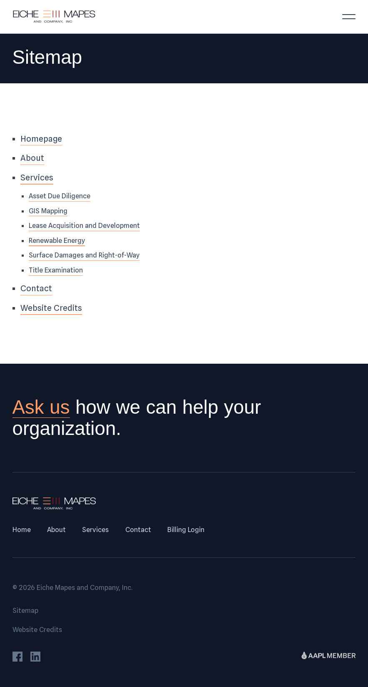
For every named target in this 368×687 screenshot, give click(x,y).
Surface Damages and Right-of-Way (84, 255)
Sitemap (25, 610)
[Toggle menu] (349, 17)
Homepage (41, 139)
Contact (36, 288)
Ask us (41, 407)
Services (36, 177)
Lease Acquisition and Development (84, 225)
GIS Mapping (48, 211)
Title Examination (56, 270)
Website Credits (51, 308)
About (32, 158)
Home (21, 529)
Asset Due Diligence (59, 196)
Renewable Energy (57, 240)
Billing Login (185, 529)
